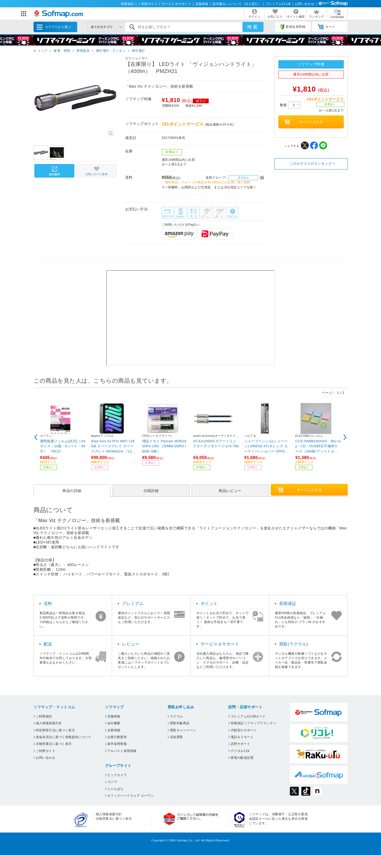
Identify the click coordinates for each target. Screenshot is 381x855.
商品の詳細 (71, 491)
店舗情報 (201, 4)
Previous (36, 437)
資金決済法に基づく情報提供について (63, 737)
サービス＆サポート (176, 4)
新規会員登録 (293, 27)
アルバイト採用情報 (122, 751)
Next (345, 437)
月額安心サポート (244, 730)
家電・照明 (62, 51)
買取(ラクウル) (293, 644)
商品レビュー (230, 491)
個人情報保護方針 (49, 723)
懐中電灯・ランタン (110, 51)
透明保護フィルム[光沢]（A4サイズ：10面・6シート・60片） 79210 (62, 446)
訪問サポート (240, 744)
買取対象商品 (180, 723)
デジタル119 (240, 751)
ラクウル (176, 716)
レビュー (130, 644)
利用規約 (127, 4)
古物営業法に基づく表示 (54, 744)
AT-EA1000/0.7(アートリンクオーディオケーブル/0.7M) (216, 443)
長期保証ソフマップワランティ (254, 723)
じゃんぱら (115, 789)
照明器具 (83, 51)
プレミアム (132, 603)
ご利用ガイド (148, 4)
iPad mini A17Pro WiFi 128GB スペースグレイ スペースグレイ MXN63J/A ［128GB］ (114, 446)
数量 (290, 105)
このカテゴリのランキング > (312, 164)
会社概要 (113, 723)
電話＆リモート (242, 737)
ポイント (209, 603)
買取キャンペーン (183, 730)
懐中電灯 (138, 51)
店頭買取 (176, 737)
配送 (48, 644)
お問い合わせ (304, 4)
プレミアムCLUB (278, 4)
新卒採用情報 (117, 744)
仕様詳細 (151, 491)
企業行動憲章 (117, 737)
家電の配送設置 (242, 758)
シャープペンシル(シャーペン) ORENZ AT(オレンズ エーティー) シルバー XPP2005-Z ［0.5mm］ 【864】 (266, 446)
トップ (42, 51)
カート (326, 27)
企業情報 (113, 730)
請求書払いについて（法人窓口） (236, 4)
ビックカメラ (117, 775)
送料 (48, 603)
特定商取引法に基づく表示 (55, 730)
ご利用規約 (44, 716)
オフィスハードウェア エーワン (130, 795)
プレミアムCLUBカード (248, 716)
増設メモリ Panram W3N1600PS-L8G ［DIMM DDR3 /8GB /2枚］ (164, 446)
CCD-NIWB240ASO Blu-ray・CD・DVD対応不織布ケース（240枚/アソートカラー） (318, 446)
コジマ (112, 782)
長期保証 (287, 603)
